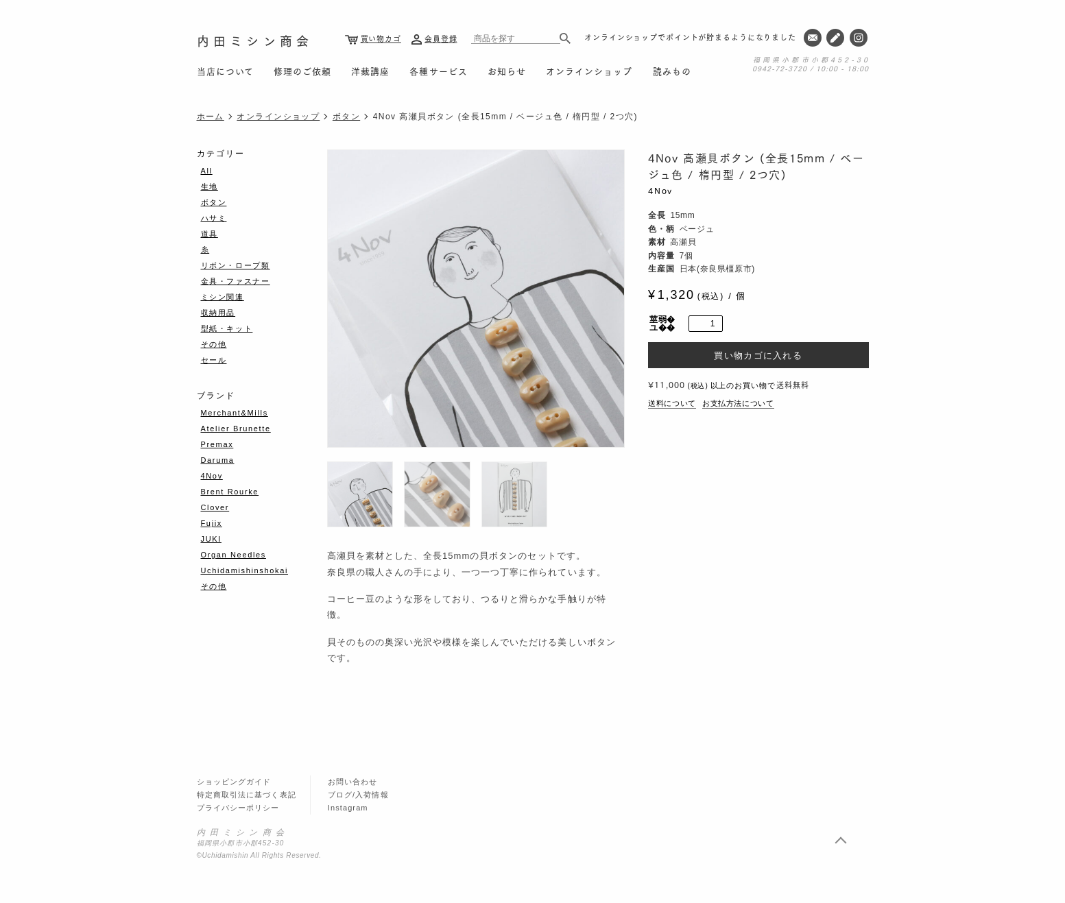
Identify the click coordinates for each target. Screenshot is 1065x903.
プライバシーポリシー (238, 808)
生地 (209, 186)
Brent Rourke (230, 491)
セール (214, 360)
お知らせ (507, 70)
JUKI (211, 539)
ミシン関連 (222, 297)
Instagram (348, 808)
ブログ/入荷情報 (358, 795)
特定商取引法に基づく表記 (246, 795)
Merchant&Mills (234, 413)
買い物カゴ (381, 38)
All (207, 171)
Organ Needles (233, 555)
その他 (214, 344)
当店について (225, 70)
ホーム (210, 116)
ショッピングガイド (234, 782)
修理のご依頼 (302, 70)
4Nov (660, 190)
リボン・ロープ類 (235, 265)
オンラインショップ (589, 70)
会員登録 (440, 38)
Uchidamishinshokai (245, 570)
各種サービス (438, 70)
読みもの (672, 70)
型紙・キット (227, 328)
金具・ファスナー (235, 281)
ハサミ (214, 218)
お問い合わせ (353, 782)
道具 (209, 234)
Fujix (211, 523)
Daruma (218, 460)
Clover (215, 507)
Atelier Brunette (236, 428)
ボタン (346, 116)
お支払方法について (738, 403)
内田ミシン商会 (255, 40)
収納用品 (218, 313)
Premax (217, 444)
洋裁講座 (370, 70)
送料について (672, 403)
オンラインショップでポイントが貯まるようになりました (690, 37)
